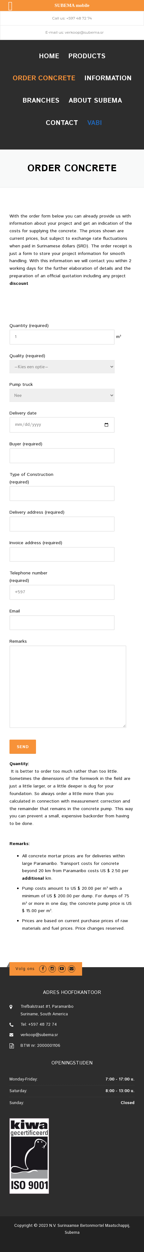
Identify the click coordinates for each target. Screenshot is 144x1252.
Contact (62, 123)
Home (49, 56)
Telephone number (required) (28, 577)
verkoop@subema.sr (84, 32)
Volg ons (25, 969)
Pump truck (21, 384)
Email (14, 611)
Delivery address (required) (36, 512)
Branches (40, 100)
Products (86, 56)
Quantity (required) (29, 326)
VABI (94, 123)
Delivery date (23, 413)
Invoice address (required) (35, 543)
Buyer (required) (25, 444)
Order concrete (44, 78)
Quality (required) (27, 356)
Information (108, 78)
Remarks (18, 641)
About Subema (95, 100)
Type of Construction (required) (31, 478)
